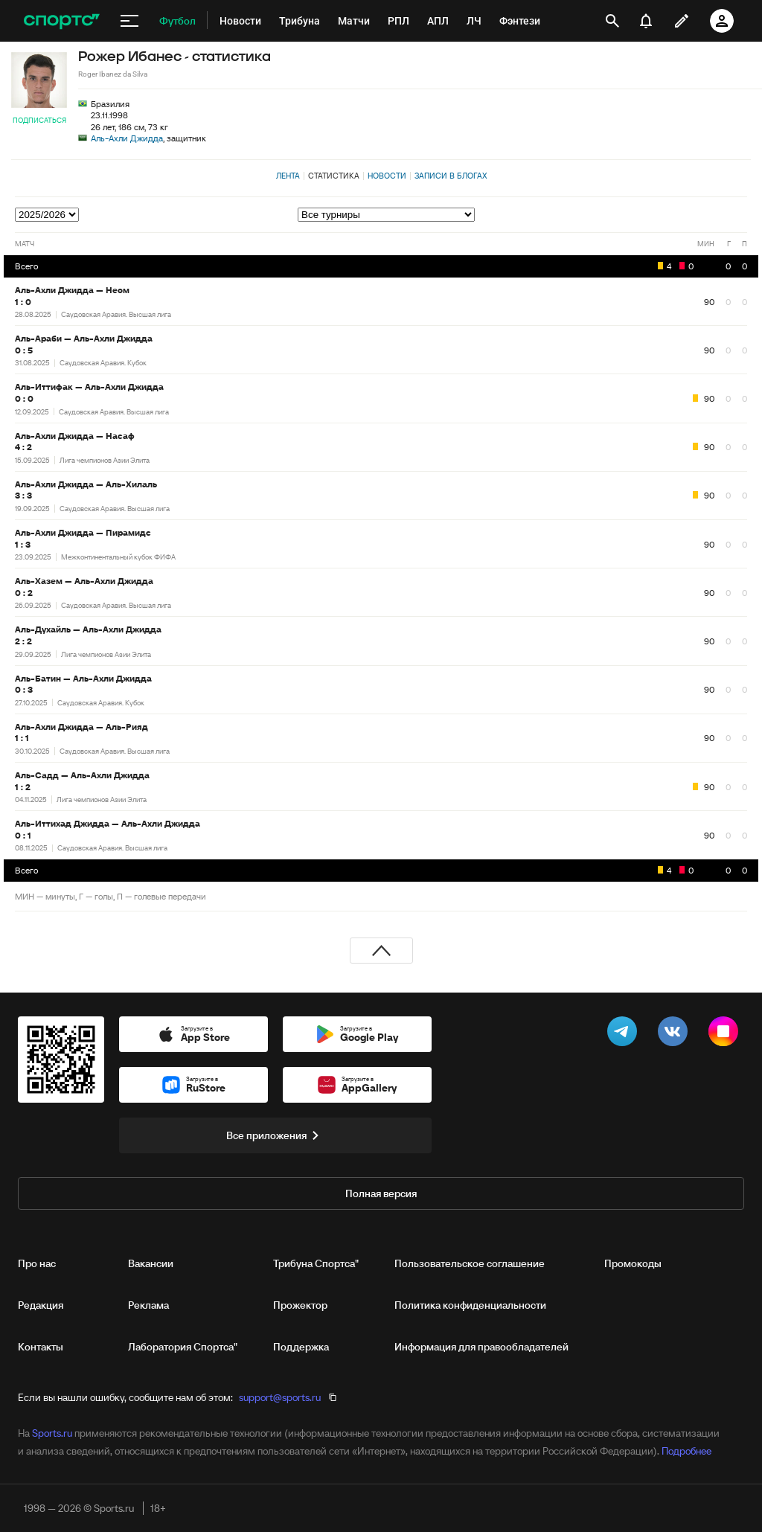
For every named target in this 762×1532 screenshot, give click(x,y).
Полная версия (381, 1193)
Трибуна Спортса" (316, 1263)
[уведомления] (646, 21)
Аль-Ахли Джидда (127, 138)
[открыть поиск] (612, 21)
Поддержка (301, 1346)
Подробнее (686, 1451)
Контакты (40, 1346)
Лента (288, 175)
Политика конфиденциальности (470, 1305)
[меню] (129, 20)
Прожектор (300, 1305)
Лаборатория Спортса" (182, 1346)
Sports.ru (52, 1433)
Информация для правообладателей (481, 1346)
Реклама (148, 1305)
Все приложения (275, 1135)
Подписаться (39, 120)
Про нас (37, 1263)
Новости (387, 175)
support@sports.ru (280, 1397)
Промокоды (633, 1263)
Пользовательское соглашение (469, 1263)
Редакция (40, 1305)
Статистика (333, 175)
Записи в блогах (450, 175)
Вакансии (150, 1263)
